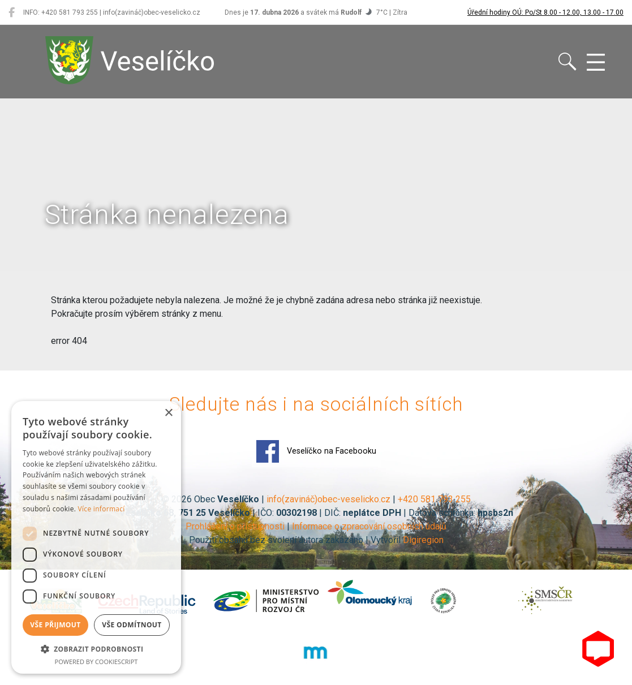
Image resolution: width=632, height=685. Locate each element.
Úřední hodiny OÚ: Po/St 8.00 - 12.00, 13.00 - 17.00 (545, 12)
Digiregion (423, 540)
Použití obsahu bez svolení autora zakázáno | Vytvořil (296, 540)
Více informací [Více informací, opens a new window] (101, 509)
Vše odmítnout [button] (131, 625)
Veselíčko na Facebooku (316, 451)
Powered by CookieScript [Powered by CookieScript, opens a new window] (96, 661)
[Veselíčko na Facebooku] (11, 12)
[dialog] (96, 537)
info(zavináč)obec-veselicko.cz (328, 499)
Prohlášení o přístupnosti (235, 526)
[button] (96, 648)
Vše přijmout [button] (55, 625)
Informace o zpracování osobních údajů (369, 526)
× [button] (168, 413)
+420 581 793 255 (434, 499)
